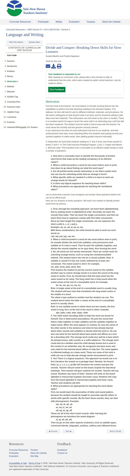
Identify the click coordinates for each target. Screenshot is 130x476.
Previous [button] (53, 431)
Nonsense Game (13, 107)
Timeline (91, 22)
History (10, 76)
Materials (11, 91)
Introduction (12, 66)
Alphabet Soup (13, 112)
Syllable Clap (12, 97)
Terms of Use (34, 463)
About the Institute (111, 21)
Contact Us (62, 453)
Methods (10, 86)
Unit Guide (12, 55)
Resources (16, 443)
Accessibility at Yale (18, 463)
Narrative (11, 61)
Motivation (12, 81)
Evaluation (74, 21)
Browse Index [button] (34, 42)
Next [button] (68, 431)
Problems (11, 71)
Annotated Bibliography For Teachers (22, 127)
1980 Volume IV (34, 30)
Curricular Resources (20, 21)
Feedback (64, 443)
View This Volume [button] (16, 42)
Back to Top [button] (115, 431)
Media (59, 21)
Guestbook (62, 450)
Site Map (34, 456)
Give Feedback (57, 89)
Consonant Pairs (13, 102)
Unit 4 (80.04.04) (51, 30)
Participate (43, 21)
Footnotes (11, 122)
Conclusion (11, 117)
